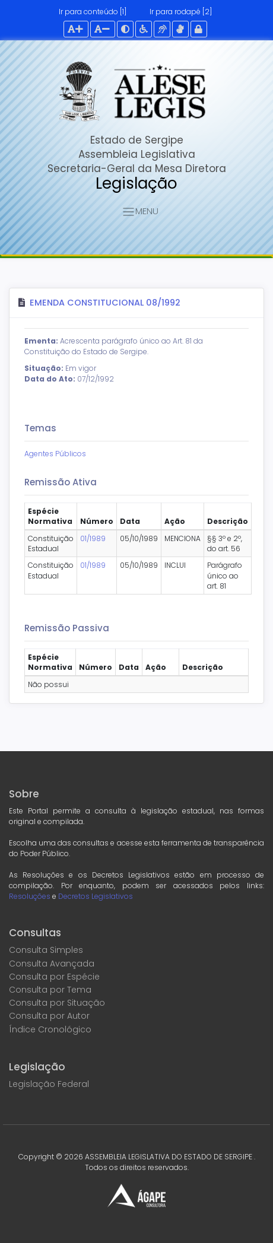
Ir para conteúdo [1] (92, 12)
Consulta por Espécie (54, 977)
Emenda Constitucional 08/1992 (105, 303)
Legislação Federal (49, 1084)
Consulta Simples (46, 950)
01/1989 (93, 538)
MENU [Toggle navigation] (140, 212)
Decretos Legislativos (95, 896)
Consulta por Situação (57, 1003)
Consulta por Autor (49, 1016)
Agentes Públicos (55, 454)
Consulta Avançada (51, 963)
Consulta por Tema (50, 990)
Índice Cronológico (50, 1029)
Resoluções (29, 896)
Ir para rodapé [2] (181, 12)
